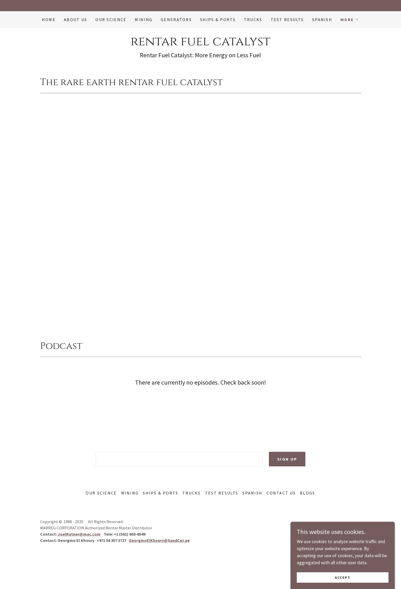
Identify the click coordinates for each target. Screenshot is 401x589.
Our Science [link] (110, 19)
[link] (200, 44)
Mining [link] (143, 19)
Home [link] (48, 19)
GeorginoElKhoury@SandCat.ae (159, 540)
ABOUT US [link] (75, 19)
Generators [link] (176, 19)
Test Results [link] (287, 19)
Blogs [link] (307, 493)
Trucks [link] (253, 19)
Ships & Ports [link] (218, 19)
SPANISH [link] (322, 19)
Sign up (287, 459)
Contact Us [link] (281, 493)
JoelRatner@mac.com (79, 534)
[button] (350, 19)
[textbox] (179, 459)
